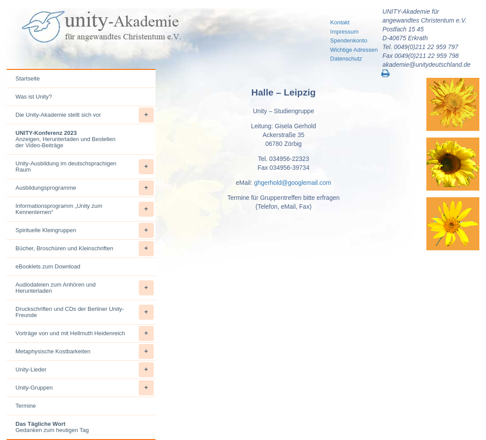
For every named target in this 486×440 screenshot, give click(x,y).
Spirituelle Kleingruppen (84, 230)
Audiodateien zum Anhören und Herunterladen (84, 287)
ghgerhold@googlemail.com (292, 182)
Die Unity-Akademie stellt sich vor (84, 114)
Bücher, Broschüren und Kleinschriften (84, 248)
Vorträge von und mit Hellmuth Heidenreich (84, 333)
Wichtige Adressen (354, 49)
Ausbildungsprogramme (84, 187)
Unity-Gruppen (84, 387)
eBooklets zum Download (47, 266)
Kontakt (339, 22)
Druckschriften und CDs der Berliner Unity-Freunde (84, 312)
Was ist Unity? (33, 96)
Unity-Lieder (84, 369)
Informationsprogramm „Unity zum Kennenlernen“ (84, 209)
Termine (25, 405)
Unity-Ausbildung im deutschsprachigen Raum (84, 166)
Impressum (344, 31)
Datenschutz (346, 58)
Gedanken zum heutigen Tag (52, 427)
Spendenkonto (348, 40)
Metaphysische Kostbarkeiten (84, 351)
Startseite (27, 78)
